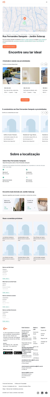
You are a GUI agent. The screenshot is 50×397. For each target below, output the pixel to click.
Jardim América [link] (6, 318)
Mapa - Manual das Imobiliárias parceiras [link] (13, 389)
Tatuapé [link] (4, 275)
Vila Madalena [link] (6, 290)
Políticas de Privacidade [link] (20, 383)
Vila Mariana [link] (5, 271)
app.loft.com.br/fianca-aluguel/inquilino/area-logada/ (28, 349)
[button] (25, 19)
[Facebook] (46, 393)
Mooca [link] (4, 285)
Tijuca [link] (4, 304)
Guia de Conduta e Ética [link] (24, 386)
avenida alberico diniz (30, 41)
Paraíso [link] (4, 317)
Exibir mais (6, 278)
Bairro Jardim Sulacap (27, 39)
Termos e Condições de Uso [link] (10, 386)
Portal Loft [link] (43, 330)
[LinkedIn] (42, 393)
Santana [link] (4, 283)
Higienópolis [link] (5, 288)
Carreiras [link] (35, 350)
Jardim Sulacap (23, 34)
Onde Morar (8, 34)
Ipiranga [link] (4, 315)
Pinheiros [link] (5, 269)
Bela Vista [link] (5, 274)
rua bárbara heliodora (18, 41)
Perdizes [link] (4, 272)
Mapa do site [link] (44, 338)
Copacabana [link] (5, 297)
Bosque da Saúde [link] (6, 287)
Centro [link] (4, 301)
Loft (3, 34)
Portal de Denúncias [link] (8, 383)
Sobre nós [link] (35, 346)
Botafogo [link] (5, 299)
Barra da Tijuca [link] (6, 302)
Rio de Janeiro (16, 34)
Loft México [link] (36, 358)
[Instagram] (38, 393)
